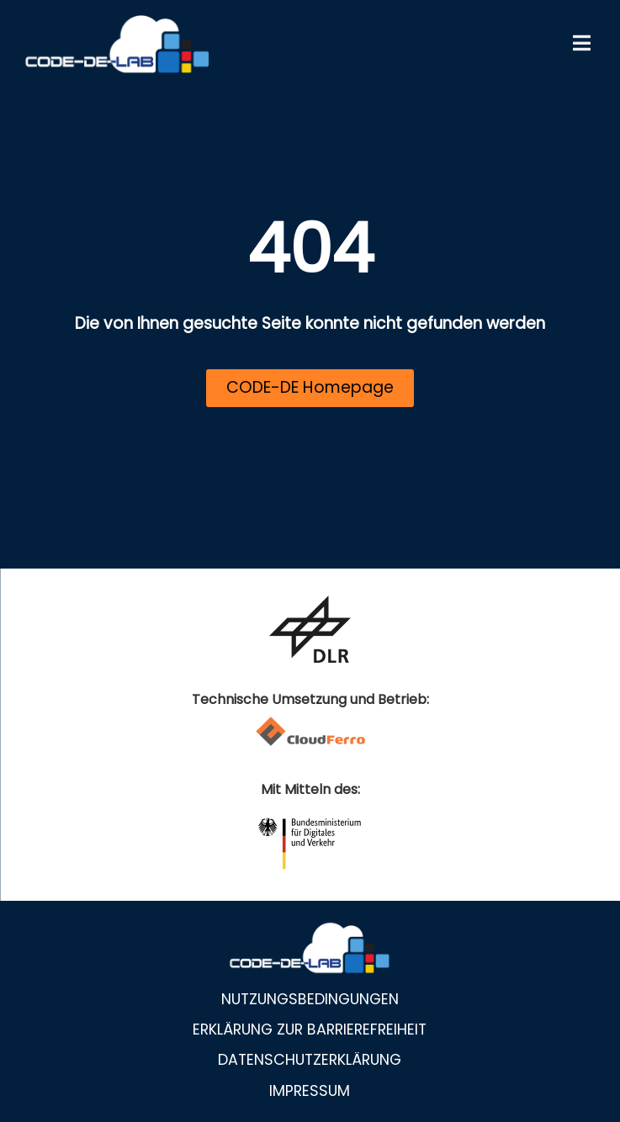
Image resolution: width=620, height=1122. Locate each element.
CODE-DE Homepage (310, 387)
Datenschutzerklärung (309, 1060)
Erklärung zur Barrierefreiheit (310, 1029)
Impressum (309, 1091)
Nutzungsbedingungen (310, 999)
